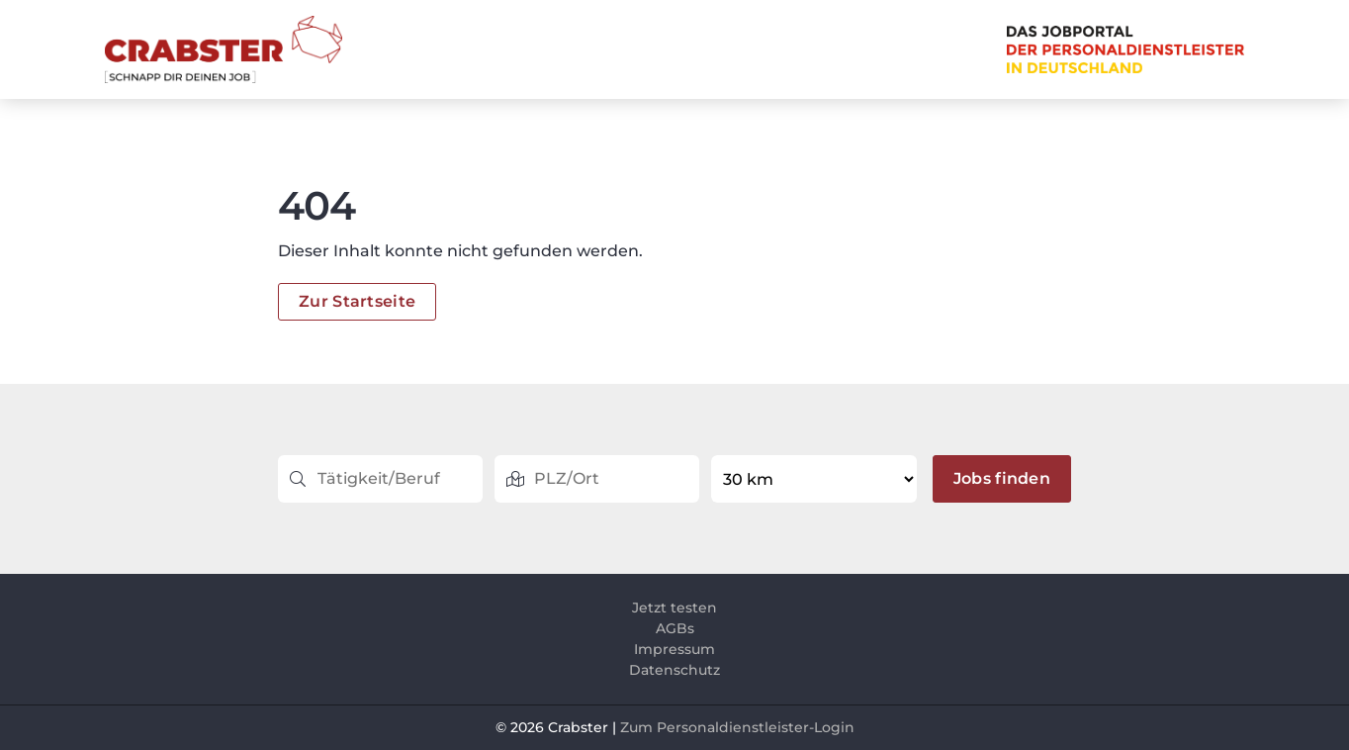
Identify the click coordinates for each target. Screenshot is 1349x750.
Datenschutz (674, 670)
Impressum (674, 649)
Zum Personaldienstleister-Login (737, 727)
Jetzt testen (674, 607)
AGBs (675, 628)
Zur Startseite (357, 301)
